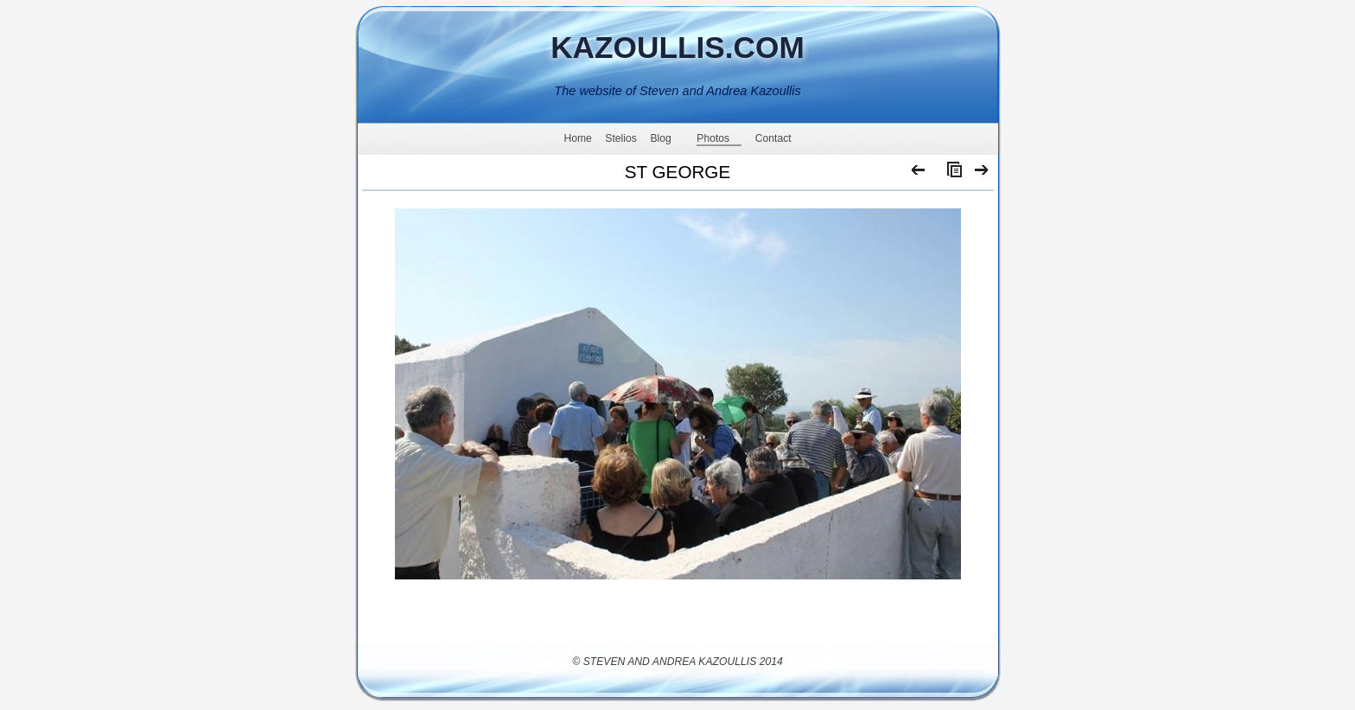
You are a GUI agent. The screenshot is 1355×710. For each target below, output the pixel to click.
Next (982, 174)
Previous (919, 174)
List (950, 174)
